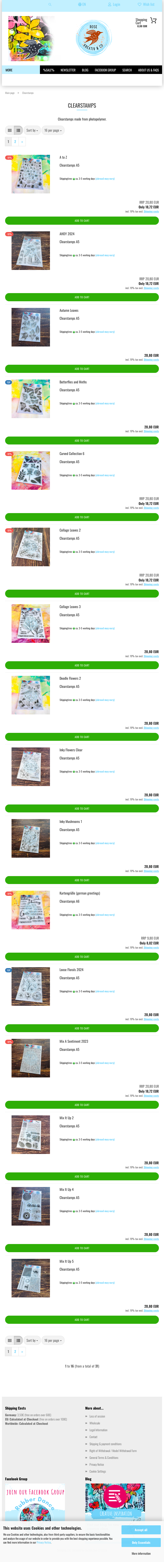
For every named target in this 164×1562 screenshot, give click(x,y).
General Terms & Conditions (103, 1457)
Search (127, 70)
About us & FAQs (148, 70)
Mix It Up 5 (67, 1261)
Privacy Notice (44, 1542)
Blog (85, 70)
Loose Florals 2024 (71, 969)
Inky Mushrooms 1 (71, 821)
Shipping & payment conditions (105, 1443)
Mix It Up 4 (67, 1189)
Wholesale (94, 1423)
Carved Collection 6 (72, 453)
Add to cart (82, 220)
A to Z (63, 157)
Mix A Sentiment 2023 (74, 1041)
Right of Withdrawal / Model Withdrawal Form (113, 1450)
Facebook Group (105, 70)
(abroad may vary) (105, 178)
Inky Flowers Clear (71, 749)
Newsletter (68, 70)
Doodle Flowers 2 (70, 678)
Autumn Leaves (69, 310)
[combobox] (32, 130)
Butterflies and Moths (73, 381)
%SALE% (48, 70)
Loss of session (97, 1416)
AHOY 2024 (67, 233)
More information (141, 1553)
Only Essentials (141, 1542)
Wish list (146, 4)
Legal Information (98, 1430)
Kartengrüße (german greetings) (80, 893)
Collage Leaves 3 (70, 606)
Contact (93, 1436)
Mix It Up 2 (67, 1117)
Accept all (141, 1529)
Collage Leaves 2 (70, 530)
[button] (9, 130)
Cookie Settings (97, 1471)
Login (114, 4)
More (9, 70)
